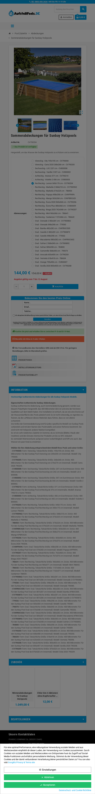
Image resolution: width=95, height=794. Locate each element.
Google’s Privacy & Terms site (21, 762)
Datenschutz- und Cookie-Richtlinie (75, 790)
